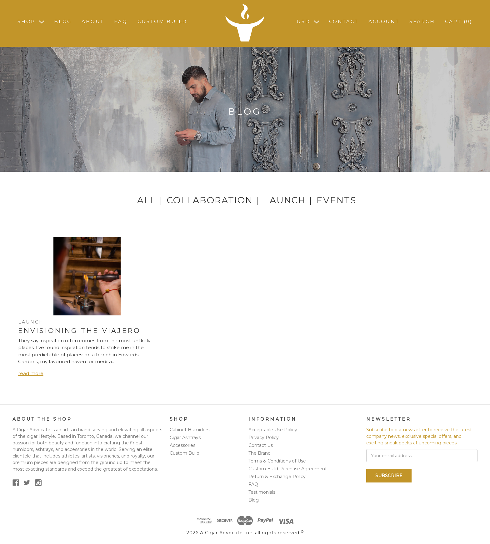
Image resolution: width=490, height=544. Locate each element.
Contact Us (260, 445)
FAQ (120, 21)
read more (30, 373)
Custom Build (163, 21)
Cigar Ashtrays (185, 437)
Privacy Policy (263, 437)
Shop (31, 21)
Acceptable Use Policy (272, 430)
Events (336, 200)
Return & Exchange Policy (277, 476)
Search (422, 21)
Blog (63, 21)
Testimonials (261, 492)
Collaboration (210, 200)
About (93, 21)
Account (383, 21)
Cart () (458, 21)
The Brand (259, 453)
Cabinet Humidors (189, 430)
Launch (285, 200)
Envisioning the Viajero (79, 330)
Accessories (182, 445)
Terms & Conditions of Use (277, 461)
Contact (344, 21)
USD (308, 21)
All (146, 200)
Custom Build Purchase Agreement (287, 469)
